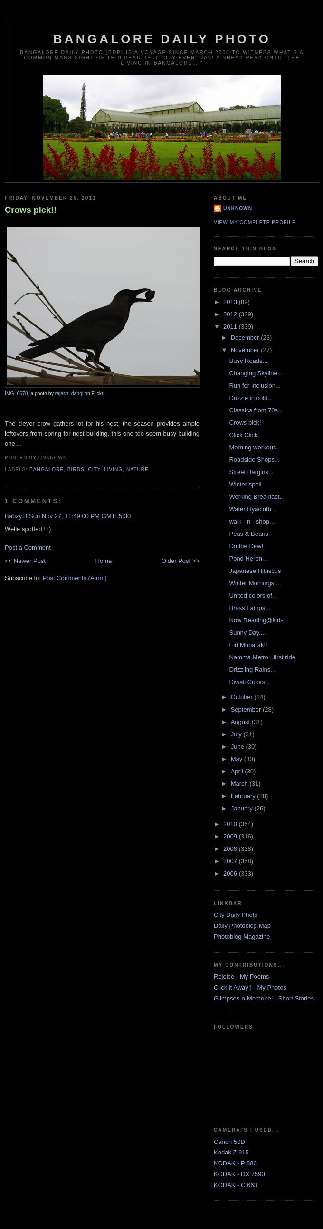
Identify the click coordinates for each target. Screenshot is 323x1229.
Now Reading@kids (256, 620)
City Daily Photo (235, 914)
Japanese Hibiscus (255, 570)
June (238, 746)
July (237, 734)
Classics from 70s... (256, 410)
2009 (231, 836)
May (237, 758)
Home (103, 560)
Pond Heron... (248, 558)
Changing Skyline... (255, 373)
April (238, 771)
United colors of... (253, 595)
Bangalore (46, 469)
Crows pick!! (31, 210)
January (243, 808)
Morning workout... (254, 447)
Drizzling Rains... (252, 669)
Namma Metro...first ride (262, 657)
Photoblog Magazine (242, 936)
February (244, 796)
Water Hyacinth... (252, 509)
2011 (231, 326)
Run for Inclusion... (254, 385)
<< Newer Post (25, 560)
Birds (76, 469)
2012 (231, 314)
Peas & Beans (248, 533)
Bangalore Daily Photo (162, 39)
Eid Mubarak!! (248, 644)
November (246, 349)
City (94, 469)
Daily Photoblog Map (242, 925)
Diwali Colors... (249, 682)
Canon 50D (229, 1141)
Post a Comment (28, 547)
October (243, 697)
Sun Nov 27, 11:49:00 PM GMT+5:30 (80, 516)
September (247, 709)
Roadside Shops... (254, 459)
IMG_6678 (16, 393)
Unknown (237, 208)
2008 (231, 848)
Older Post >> (181, 560)
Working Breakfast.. (256, 496)
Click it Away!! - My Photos (250, 987)
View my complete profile (255, 222)
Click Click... (246, 434)
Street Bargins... (251, 472)
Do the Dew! (246, 546)
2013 (231, 301)
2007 (231, 861)
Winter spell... (247, 484)
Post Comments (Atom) (75, 577)
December (246, 337)
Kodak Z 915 (231, 1152)
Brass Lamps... (249, 607)
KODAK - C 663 (235, 1185)
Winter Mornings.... (255, 583)
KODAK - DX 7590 (239, 1174)
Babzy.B (16, 516)
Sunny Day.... (247, 632)
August (241, 721)
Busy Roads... (248, 360)
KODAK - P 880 (235, 1163)
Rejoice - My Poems (241, 976)
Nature (137, 469)
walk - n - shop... (251, 521)
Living (113, 469)
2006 (231, 873)
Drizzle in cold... (251, 397)
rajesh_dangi (69, 393)
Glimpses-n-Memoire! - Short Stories (264, 998)
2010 (231, 824)
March (240, 783)
